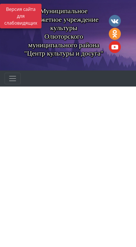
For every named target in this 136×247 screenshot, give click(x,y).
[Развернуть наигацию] (13, 78)
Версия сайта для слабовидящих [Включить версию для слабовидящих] (20, 16)
